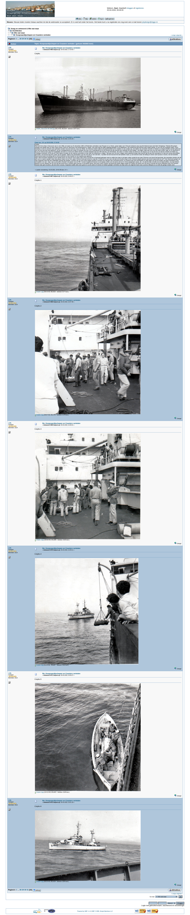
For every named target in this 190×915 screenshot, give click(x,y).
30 (25, 39)
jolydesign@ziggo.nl (150, 22)
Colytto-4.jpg (39, 665)
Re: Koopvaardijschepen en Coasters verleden (61, 48)
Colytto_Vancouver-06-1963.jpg (45, 128)
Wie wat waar (19, 33)
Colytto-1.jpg (39, 291)
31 (27, 39)
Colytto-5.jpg (39, 792)
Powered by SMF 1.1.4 (84, 911)
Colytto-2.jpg (39, 415)
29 (23, 39)
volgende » (179, 35)
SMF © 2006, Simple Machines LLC (102, 911)
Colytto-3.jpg (39, 540)
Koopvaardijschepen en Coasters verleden (33, 35)
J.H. (10, 47)
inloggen (130, 8)
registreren (140, 8)
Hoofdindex (17, 31)
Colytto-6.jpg (39, 881)
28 (20, 39)
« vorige (173, 35)
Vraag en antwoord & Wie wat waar (25, 29)
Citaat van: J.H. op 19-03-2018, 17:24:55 (47, 142)
